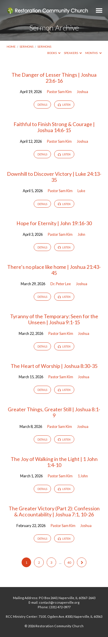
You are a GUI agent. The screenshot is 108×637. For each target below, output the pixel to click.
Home (11, 46)
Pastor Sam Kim (59, 91)
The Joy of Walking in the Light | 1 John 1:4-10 (54, 462)
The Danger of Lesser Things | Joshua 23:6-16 (54, 78)
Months (93, 53)
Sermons (26, 46)
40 (69, 562)
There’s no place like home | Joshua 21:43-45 (54, 270)
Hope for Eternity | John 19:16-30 (54, 223)
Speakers (73, 53)
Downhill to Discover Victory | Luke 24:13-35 (54, 177)
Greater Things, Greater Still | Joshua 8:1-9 (54, 412)
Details (42, 104)
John (81, 234)
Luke (81, 190)
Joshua (82, 91)
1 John (83, 476)
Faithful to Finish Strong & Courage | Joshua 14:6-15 (54, 127)
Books (54, 53)
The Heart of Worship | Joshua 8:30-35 (54, 366)
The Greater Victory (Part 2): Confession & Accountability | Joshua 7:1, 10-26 (54, 511)
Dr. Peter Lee (60, 283)
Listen (64, 104)
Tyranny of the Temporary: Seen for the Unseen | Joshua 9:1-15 (54, 319)
